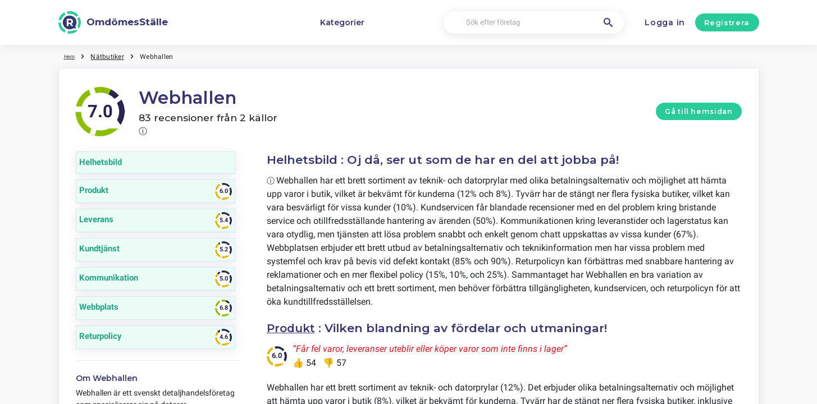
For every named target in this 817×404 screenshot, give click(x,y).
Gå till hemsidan (698, 111)
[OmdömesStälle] (113, 22)
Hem (71, 56)
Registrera (727, 22)
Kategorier (342, 22)
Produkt (292, 328)
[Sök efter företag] (534, 22)
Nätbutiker (110, 56)
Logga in (665, 22)
